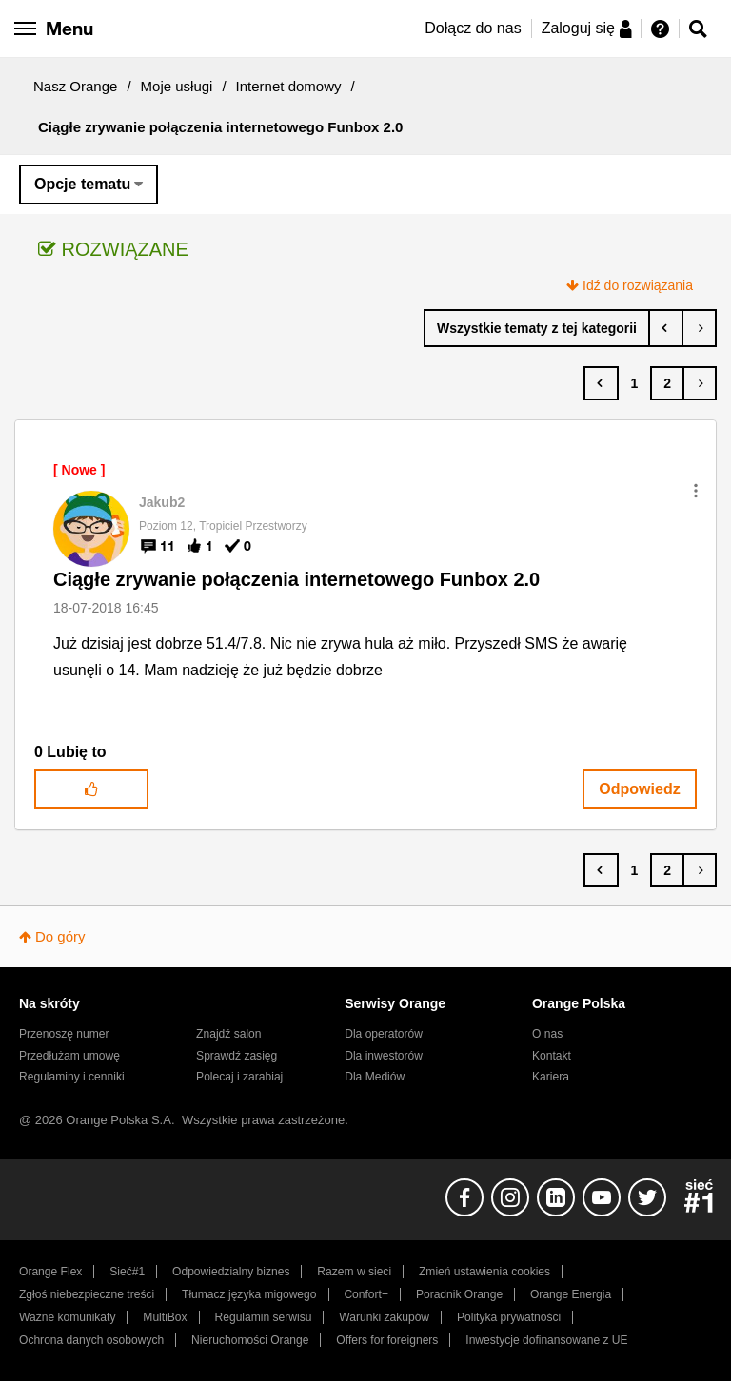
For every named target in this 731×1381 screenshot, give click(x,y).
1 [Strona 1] (634, 383)
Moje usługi (177, 86)
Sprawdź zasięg (236, 1055)
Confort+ (366, 1294)
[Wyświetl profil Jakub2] (162, 502)
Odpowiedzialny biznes (230, 1271)
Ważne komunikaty (67, 1317)
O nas (547, 1034)
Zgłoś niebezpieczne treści (86, 1294)
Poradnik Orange (459, 1294)
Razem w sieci (354, 1271)
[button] (696, 491)
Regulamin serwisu (263, 1317)
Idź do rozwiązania (638, 285)
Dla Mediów (375, 1076)
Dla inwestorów (384, 1055)
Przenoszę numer (64, 1034)
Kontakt (551, 1055)
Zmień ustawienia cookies (484, 1271)
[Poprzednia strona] (601, 383)
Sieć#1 (127, 1271)
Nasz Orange (75, 86)
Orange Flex (50, 1271)
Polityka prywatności (509, 1317)
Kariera (550, 1076)
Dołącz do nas (473, 28)
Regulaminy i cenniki (72, 1076)
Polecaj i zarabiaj (239, 1076)
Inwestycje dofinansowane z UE (546, 1340)
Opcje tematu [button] (82, 184)
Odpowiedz (639, 789)
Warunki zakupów (384, 1317)
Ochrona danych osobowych (91, 1340)
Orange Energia (570, 1294)
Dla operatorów (384, 1034)
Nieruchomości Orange (249, 1340)
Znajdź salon (228, 1034)
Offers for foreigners (387, 1340)
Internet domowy (289, 86)
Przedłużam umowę (69, 1055)
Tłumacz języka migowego (249, 1294)
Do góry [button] (60, 936)
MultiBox (165, 1317)
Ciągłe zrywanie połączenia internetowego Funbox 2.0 (296, 579)
